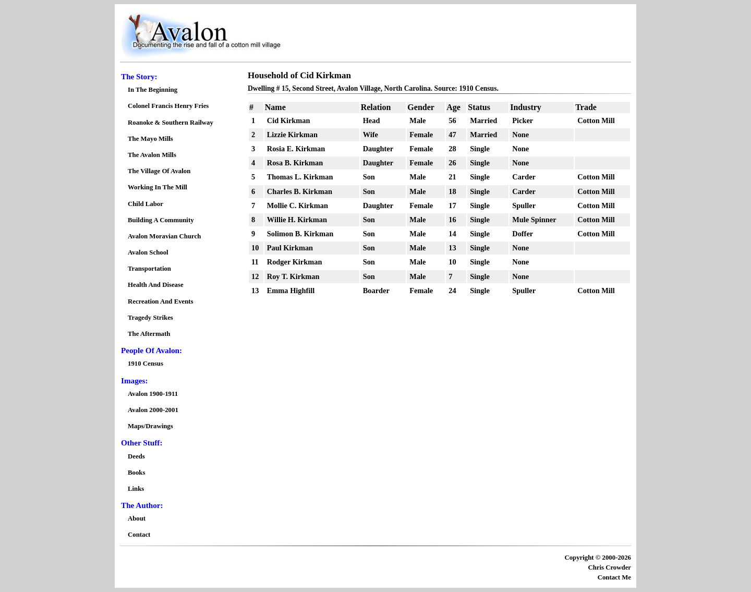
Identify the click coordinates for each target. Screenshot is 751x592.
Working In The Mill (157, 187)
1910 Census (145, 363)
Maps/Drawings (150, 426)
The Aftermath (149, 333)
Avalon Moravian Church (164, 236)
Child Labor (145, 204)
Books (136, 472)
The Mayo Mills (150, 138)
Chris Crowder (609, 567)
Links (136, 488)
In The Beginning (152, 89)
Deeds (136, 456)
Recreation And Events (160, 301)
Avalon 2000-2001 (153, 410)
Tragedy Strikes (150, 317)
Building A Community (161, 220)
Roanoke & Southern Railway (170, 122)
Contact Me (614, 577)
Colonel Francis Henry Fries (168, 106)
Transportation (149, 268)
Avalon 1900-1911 (153, 393)
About (137, 518)
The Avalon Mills (152, 155)
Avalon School (148, 252)
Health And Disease (156, 284)
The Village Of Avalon (159, 171)
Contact (139, 534)
